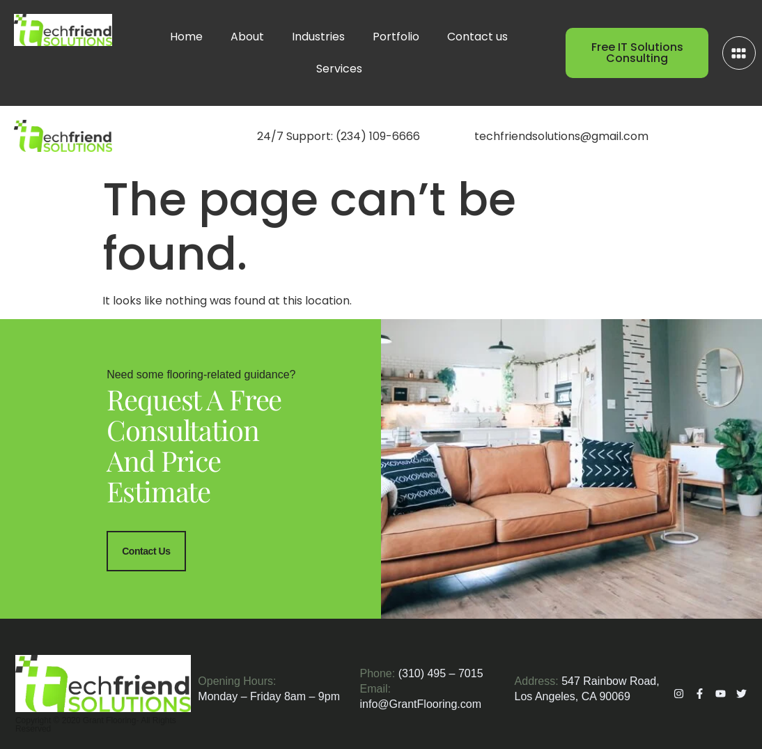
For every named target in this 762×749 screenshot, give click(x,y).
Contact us (477, 37)
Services (339, 69)
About (247, 37)
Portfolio (396, 37)
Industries (318, 37)
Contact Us (146, 550)
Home (186, 37)
